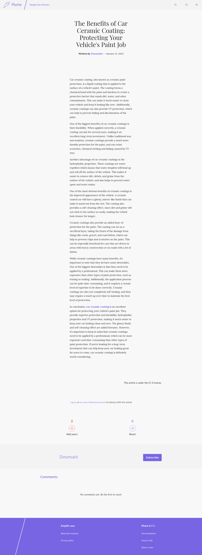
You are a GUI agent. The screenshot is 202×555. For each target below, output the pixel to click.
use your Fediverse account (92, 402)
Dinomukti (97, 54)
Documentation (148, 533)
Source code (147, 540)
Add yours (72, 430)
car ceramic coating (97, 307)
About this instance (69, 533)
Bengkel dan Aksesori (39, 5)
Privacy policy (67, 540)
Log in (73, 402)
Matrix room (147, 547)
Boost (132, 430)
